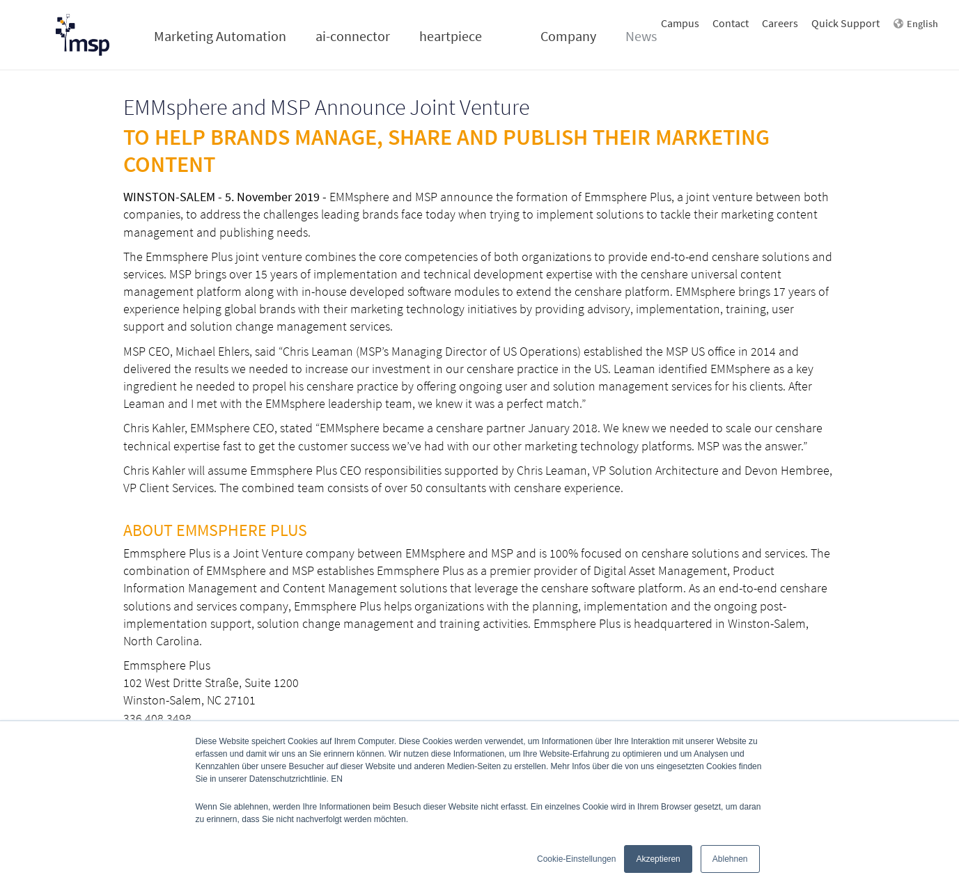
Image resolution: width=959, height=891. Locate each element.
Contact (730, 23)
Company (568, 36)
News (641, 36)
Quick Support (845, 23)
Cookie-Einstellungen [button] (576, 859)
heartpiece (450, 36)
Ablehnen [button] (730, 859)
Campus (680, 23)
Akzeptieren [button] (658, 859)
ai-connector (352, 36)
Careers (780, 23)
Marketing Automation (220, 36)
